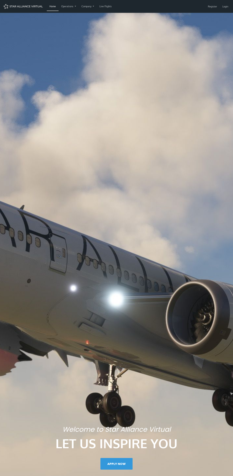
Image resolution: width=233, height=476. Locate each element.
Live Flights (105, 6)
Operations (67, 6)
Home (52, 6)
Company (86, 6)
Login (225, 6)
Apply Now (116, 464)
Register (212, 6)
